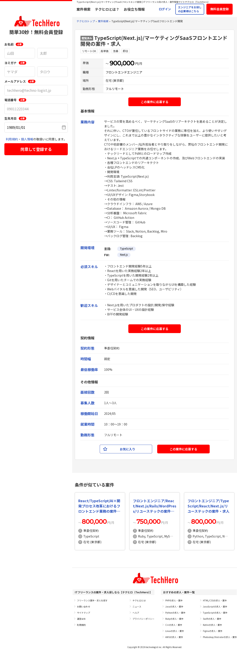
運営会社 (81, 618)
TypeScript (126, 248)
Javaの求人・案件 (174, 606)
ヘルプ (135, 612)
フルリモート (115, 89)
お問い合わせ (83, 606)
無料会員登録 (219, 9)
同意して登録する (36, 149)
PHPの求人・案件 (174, 600)
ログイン (165, 9)
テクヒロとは (139, 600)
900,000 (122, 63)
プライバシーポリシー (143, 618)
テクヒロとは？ (107, 9)
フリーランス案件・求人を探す (92, 600)
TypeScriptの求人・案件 (215, 612)
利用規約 (12, 139)
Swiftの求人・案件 (212, 618)
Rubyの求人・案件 (174, 618)
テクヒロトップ (86, 21)
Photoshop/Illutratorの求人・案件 (220, 637)
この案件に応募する (154, 102)
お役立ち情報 (134, 9)
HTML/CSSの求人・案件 (215, 600)
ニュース (136, 606)
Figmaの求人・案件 (212, 631)
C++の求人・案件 (173, 624)
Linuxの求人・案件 (174, 631)
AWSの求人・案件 (174, 637)
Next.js (124, 254)
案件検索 (84, 9)
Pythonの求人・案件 (175, 612)
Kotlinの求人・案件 (212, 624)
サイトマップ (83, 612)
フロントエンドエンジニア (124, 72)
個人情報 (27, 139)
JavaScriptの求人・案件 (215, 606)
